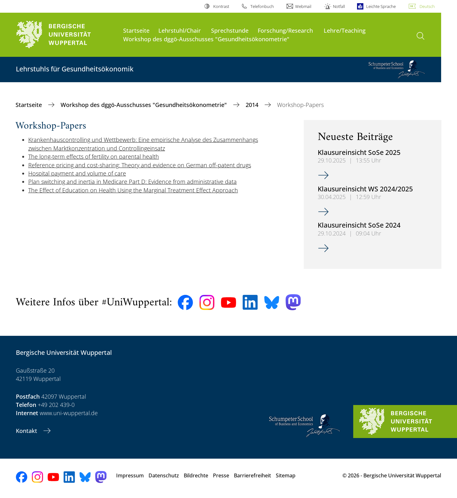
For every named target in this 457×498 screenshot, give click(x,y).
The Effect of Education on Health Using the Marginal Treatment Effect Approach (133, 190)
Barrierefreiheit (252, 475)
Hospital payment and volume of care (77, 173)
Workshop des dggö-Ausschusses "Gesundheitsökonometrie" (206, 39)
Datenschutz (164, 475)
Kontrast (221, 6)
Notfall (339, 6)
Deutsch (427, 6)
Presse (221, 475)
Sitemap (285, 475)
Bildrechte (196, 475)
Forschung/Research (285, 30)
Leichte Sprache (381, 6)
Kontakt (27, 431)
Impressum (130, 475)
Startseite (136, 30)
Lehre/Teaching (345, 30)
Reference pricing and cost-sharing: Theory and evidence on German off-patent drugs (139, 165)
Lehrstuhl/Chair (179, 30)
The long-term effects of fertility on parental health (93, 156)
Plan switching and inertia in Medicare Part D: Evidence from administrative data (132, 181)
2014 (253, 105)
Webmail (303, 6)
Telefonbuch (262, 6)
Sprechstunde (229, 30)
